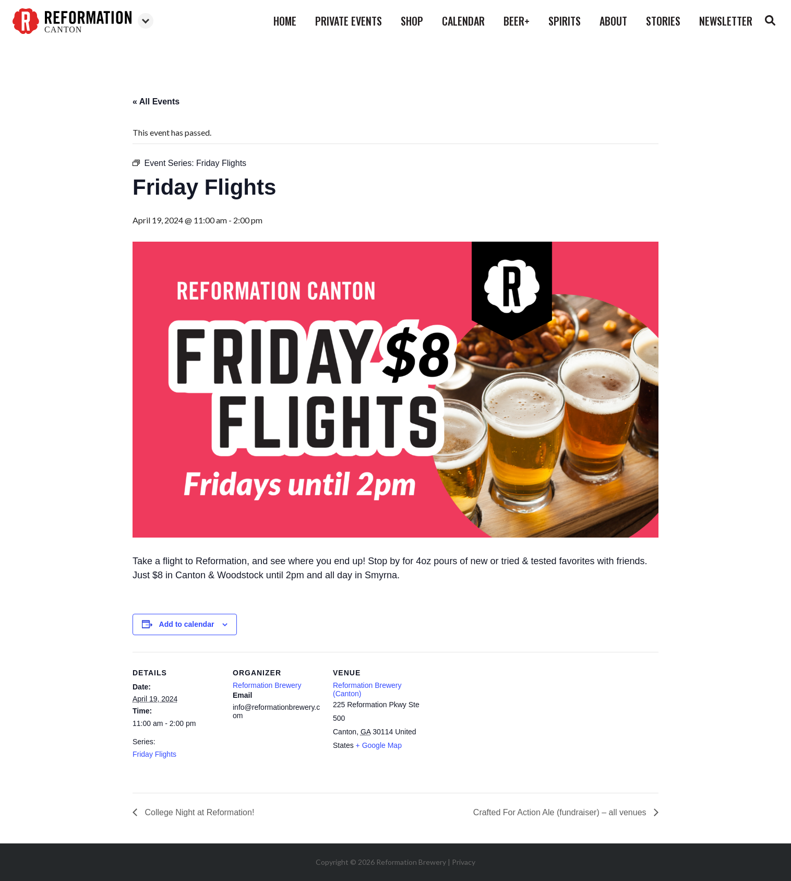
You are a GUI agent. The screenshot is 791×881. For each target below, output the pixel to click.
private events (348, 21)
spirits (564, 21)
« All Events (156, 101)
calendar (463, 21)
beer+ (517, 21)
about (613, 21)
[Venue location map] (488, 724)
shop (412, 21)
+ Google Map (379, 745)
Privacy (463, 862)
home (284, 21)
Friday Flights (154, 754)
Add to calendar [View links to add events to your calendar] (186, 624)
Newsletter (725, 21)
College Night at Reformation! (198, 812)
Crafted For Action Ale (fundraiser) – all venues (561, 812)
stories (663, 21)
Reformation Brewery (267, 685)
